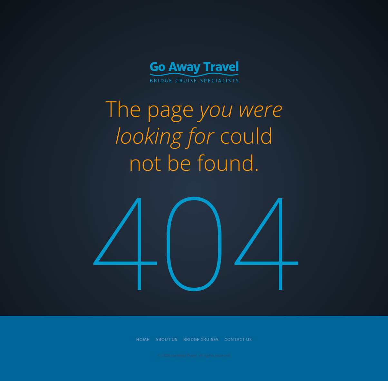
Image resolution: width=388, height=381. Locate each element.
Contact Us (238, 339)
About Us (166, 339)
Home (143, 339)
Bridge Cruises (200, 339)
